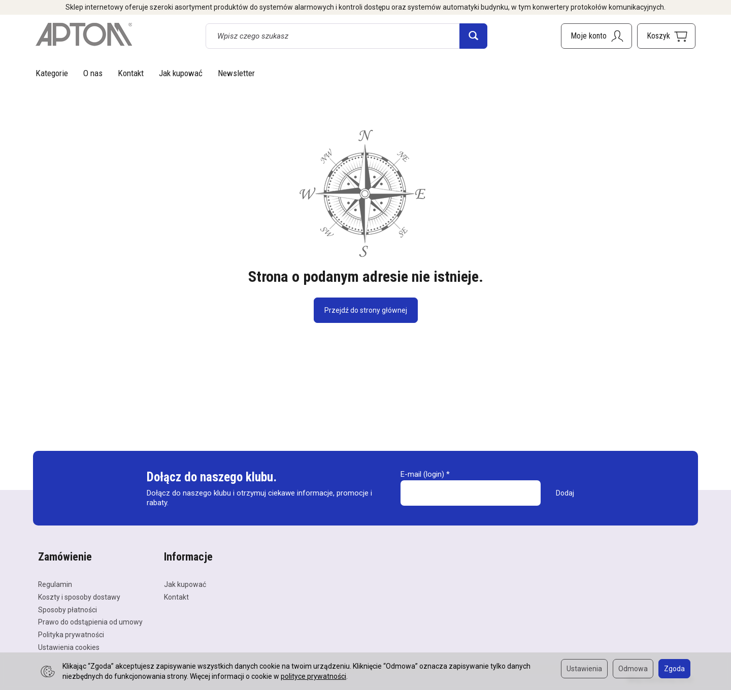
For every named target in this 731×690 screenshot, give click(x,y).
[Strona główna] (84, 34)
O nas (93, 73)
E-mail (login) (422, 474)
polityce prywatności (313, 676)
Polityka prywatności (71, 635)
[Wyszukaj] (473, 36)
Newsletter (236, 73)
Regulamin (55, 584)
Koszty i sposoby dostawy (79, 597)
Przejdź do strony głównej (365, 310)
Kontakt (131, 73)
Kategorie (52, 73)
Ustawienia (584, 669)
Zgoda (674, 669)
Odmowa (633, 669)
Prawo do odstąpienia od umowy (90, 622)
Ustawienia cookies (68, 647)
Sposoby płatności (67, 610)
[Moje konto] (596, 36)
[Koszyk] (666, 36)
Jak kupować (181, 73)
